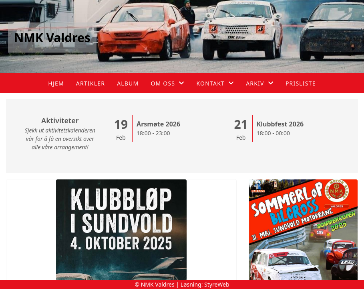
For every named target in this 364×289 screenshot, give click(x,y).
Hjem (56, 83)
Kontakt (215, 83)
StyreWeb (216, 284)
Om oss (167, 83)
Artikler (90, 83)
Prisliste (301, 83)
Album (128, 83)
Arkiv (260, 83)
